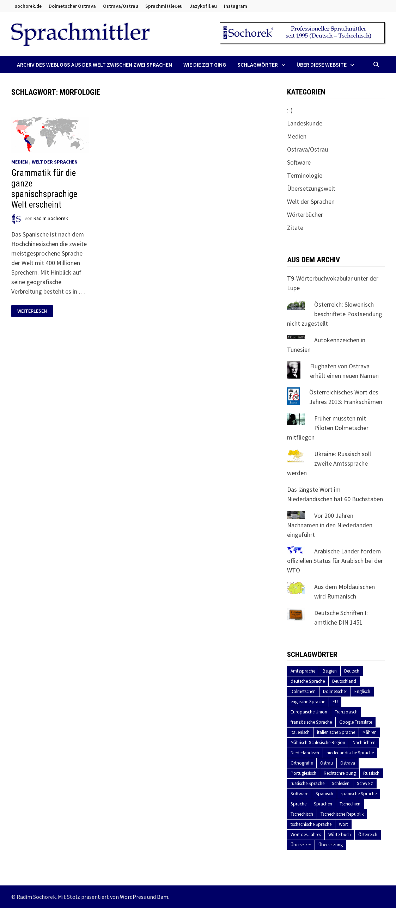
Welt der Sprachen (55, 162)
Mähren (370, 732)
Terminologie (304, 175)
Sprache (298, 804)
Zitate (295, 227)
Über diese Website (322, 64)
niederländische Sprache (350, 753)
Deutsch (351, 671)
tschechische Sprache (311, 824)
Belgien (330, 671)
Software (299, 162)
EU (335, 702)
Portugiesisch (303, 773)
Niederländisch (305, 753)
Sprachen (323, 804)
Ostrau (326, 763)
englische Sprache (308, 702)
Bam (162, 896)
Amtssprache (303, 671)
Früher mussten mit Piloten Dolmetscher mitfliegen (327, 427)
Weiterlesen (35, 311)
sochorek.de (28, 6)
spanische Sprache (359, 794)
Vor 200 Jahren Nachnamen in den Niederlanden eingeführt (329, 525)
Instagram (235, 6)
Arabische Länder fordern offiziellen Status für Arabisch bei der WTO (335, 560)
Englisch (362, 691)
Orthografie (302, 763)
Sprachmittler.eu (164, 6)
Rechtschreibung (340, 773)
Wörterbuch (339, 835)
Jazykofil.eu (203, 6)
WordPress (133, 896)
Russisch (371, 773)
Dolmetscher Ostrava (72, 6)
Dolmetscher (335, 691)
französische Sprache (311, 722)
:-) (290, 110)
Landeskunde (304, 123)
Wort (343, 824)
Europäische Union (309, 712)
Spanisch (324, 794)
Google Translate (355, 722)
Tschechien (350, 804)
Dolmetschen (303, 691)
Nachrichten (364, 743)
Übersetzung (330, 845)
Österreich (367, 835)
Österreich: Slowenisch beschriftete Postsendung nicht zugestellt (334, 313)
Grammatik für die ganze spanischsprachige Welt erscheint (44, 189)
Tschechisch (302, 814)
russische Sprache (307, 783)
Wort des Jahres (306, 835)
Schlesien (340, 783)
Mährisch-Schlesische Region (318, 743)
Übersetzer (301, 845)
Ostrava (347, 763)
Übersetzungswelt (311, 188)
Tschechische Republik (342, 814)
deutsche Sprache (308, 681)
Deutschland (344, 681)
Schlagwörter (257, 64)
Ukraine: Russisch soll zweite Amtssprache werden (329, 463)
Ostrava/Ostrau (120, 6)
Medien (19, 162)
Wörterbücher (305, 214)
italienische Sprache (336, 732)
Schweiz (365, 783)
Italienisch (300, 732)
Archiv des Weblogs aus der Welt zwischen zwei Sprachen (94, 64)
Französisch (346, 712)
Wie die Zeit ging (204, 64)
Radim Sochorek (50, 218)
